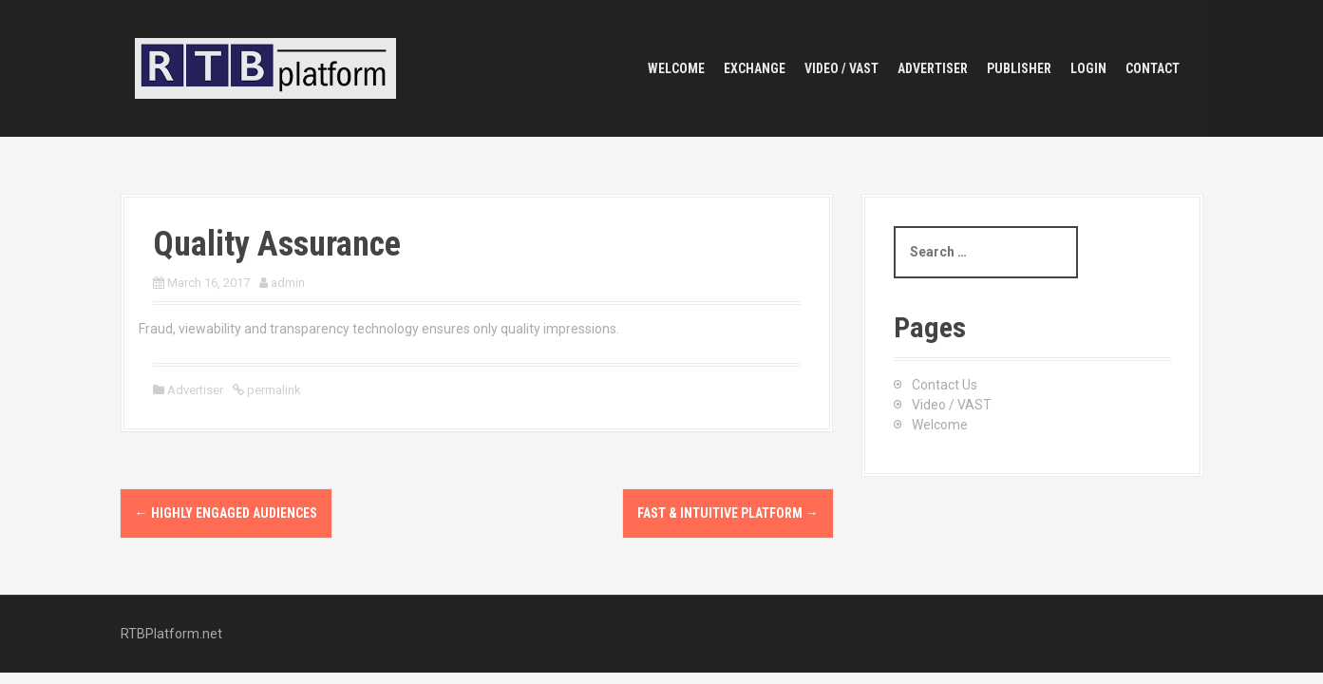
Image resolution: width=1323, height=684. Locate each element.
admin (288, 283)
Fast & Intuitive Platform (728, 513)
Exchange (754, 68)
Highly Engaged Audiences (226, 513)
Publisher (1019, 68)
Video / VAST (841, 68)
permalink (272, 390)
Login (1088, 68)
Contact (1152, 68)
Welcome (676, 68)
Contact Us (944, 384)
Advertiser (933, 68)
